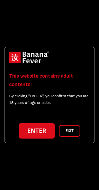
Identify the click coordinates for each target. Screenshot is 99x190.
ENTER (36, 131)
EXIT (69, 130)
